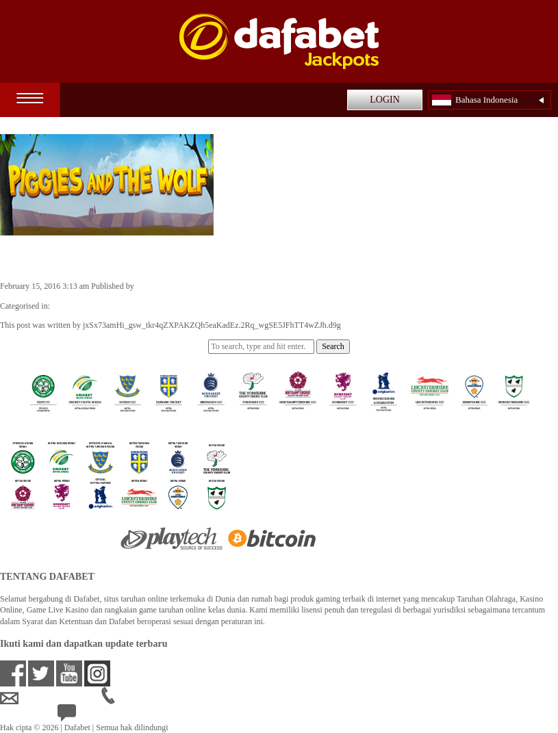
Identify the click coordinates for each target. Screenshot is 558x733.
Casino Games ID (81, 306)
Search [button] (333, 346)
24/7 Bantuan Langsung (107, 716)
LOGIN (385, 99)
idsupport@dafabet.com (50, 698)
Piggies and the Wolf (72, 257)
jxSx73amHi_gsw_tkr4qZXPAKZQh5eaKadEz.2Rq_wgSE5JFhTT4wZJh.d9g (265, 286)
